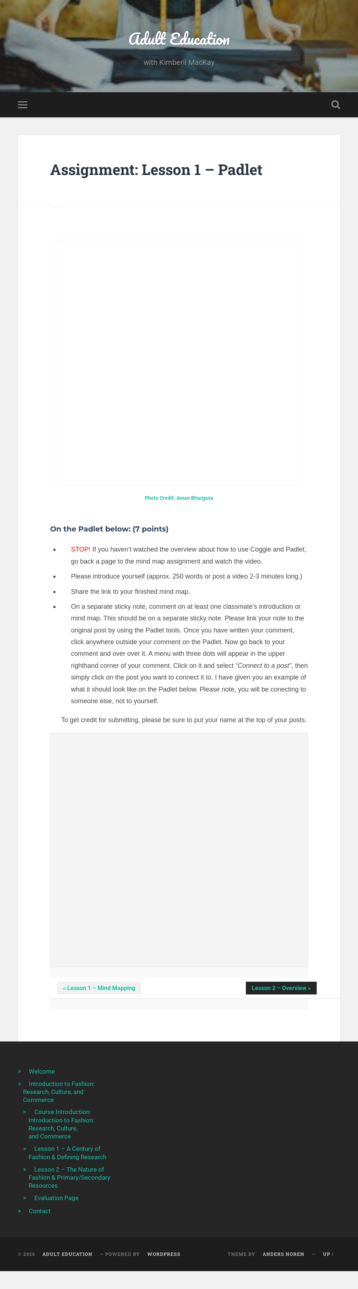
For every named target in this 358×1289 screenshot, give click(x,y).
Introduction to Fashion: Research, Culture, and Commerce (59, 1091)
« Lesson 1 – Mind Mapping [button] (99, 988)
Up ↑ (328, 1254)
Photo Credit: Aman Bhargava (179, 498)
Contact (40, 1211)
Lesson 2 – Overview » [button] (281, 988)
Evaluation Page (56, 1198)
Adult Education (179, 38)
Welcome (42, 1071)
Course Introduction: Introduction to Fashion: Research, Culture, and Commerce (61, 1124)
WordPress (163, 1254)
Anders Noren (283, 1254)
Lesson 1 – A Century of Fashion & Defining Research (67, 1152)
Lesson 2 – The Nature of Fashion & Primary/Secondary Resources (69, 1177)
